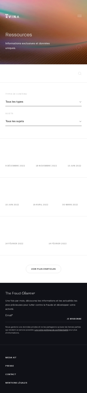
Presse (9, 366)
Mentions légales (16, 383)
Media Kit (10, 357)
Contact (10, 374)
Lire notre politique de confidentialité (51, 330)
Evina (12, 15)
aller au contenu (79, 50)
